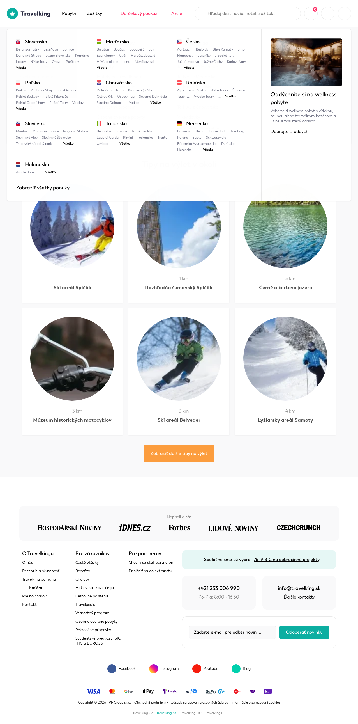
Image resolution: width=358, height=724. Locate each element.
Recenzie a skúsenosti (41, 571)
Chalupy (82, 579)
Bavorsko (128, 120)
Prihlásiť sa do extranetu (150, 571)
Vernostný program (92, 613)
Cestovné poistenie (91, 596)
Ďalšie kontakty (299, 597)
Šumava (103, 38)
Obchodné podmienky (151, 702)
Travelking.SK (166, 713)
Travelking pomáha (39, 579)
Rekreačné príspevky (93, 629)
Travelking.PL (215, 713)
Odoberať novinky (304, 632)
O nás (27, 562)
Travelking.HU (191, 713)
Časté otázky (87, 562)
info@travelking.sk (299, 588)
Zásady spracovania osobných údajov (199, 702)
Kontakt (29, 604)
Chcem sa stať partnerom (152, 562)
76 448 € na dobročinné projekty (286, 559)
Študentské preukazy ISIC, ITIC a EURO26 (98, 641)
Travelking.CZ (143, 713)
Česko (78, 38)
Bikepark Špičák (137, 38)
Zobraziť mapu (37, 100)
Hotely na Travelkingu (94, 587)
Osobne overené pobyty (96, 621)
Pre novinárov (34, 596)
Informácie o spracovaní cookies (256, 702)
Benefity (82, 571)
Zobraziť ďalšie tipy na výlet (179, 453)
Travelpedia (50, 38)
